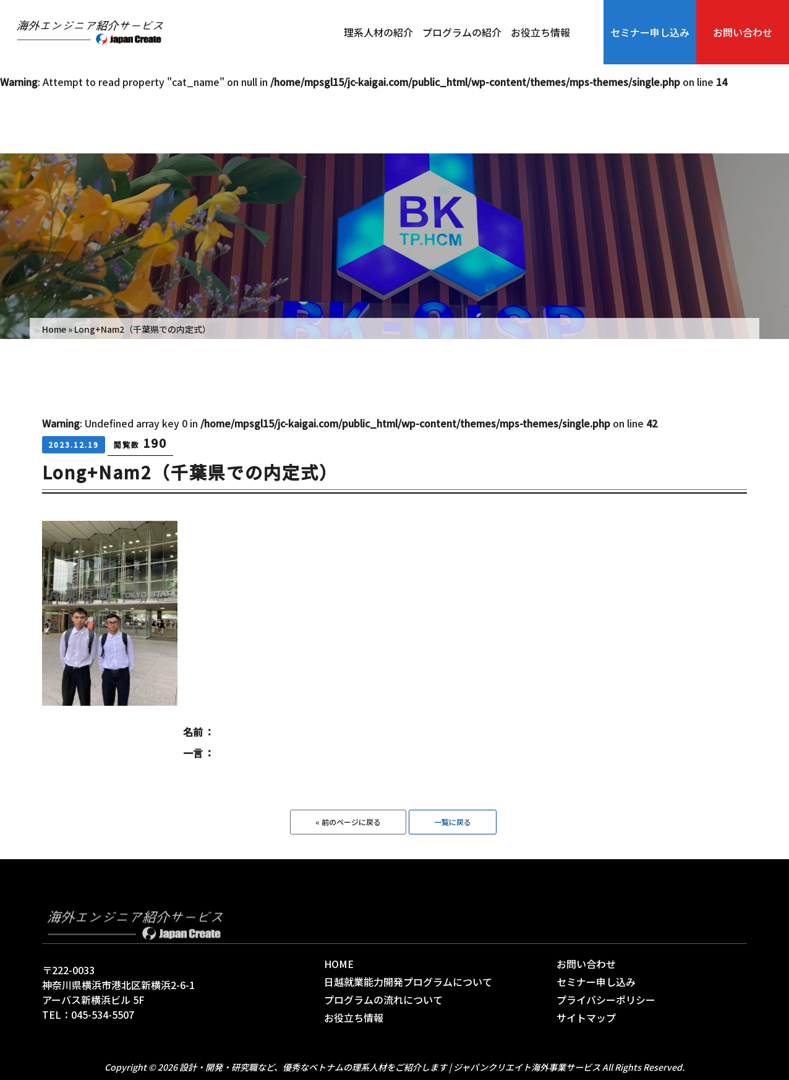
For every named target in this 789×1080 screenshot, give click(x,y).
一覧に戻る (452, 821)
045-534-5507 (102, 1014)
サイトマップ (586, 1017)
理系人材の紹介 (378, 32)
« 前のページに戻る (348, 821)
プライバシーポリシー (606, 999)
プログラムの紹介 (461, 32)
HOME (339, 963)
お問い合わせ (742, 32)
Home (54, 329)
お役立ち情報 (540, 32)
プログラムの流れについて (383, 999)
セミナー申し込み (649, 32)
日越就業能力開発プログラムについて (408, 981)
